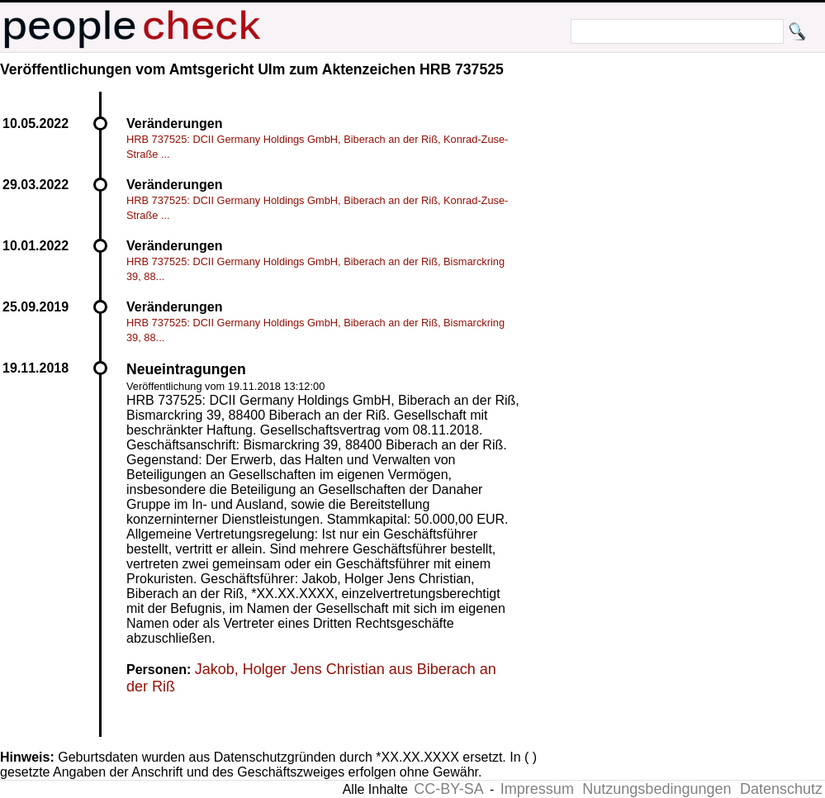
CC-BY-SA (448, 789)
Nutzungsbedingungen (656, 789)
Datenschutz (781, 789)
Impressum (537, 789)
